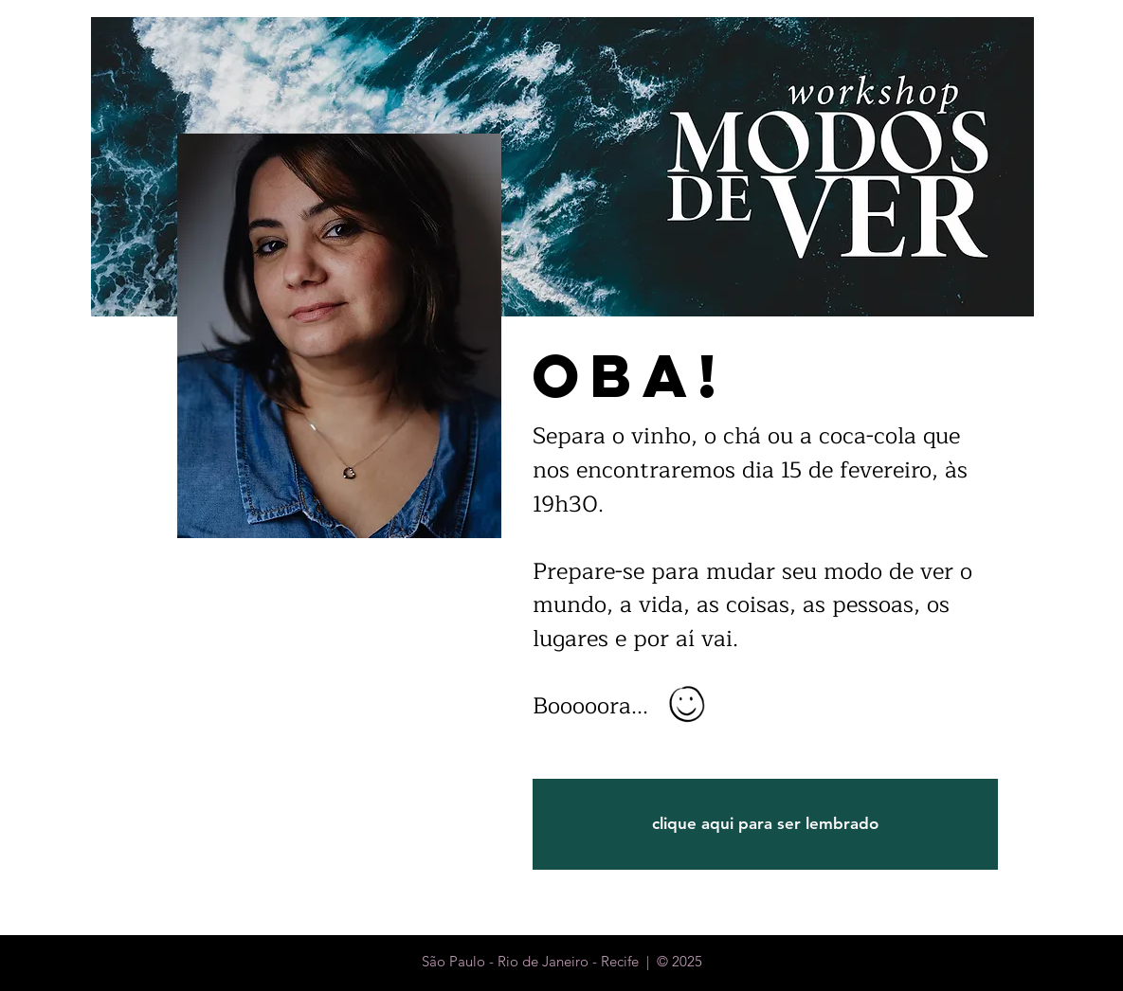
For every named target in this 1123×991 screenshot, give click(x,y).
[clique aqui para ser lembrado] (765, 824)
